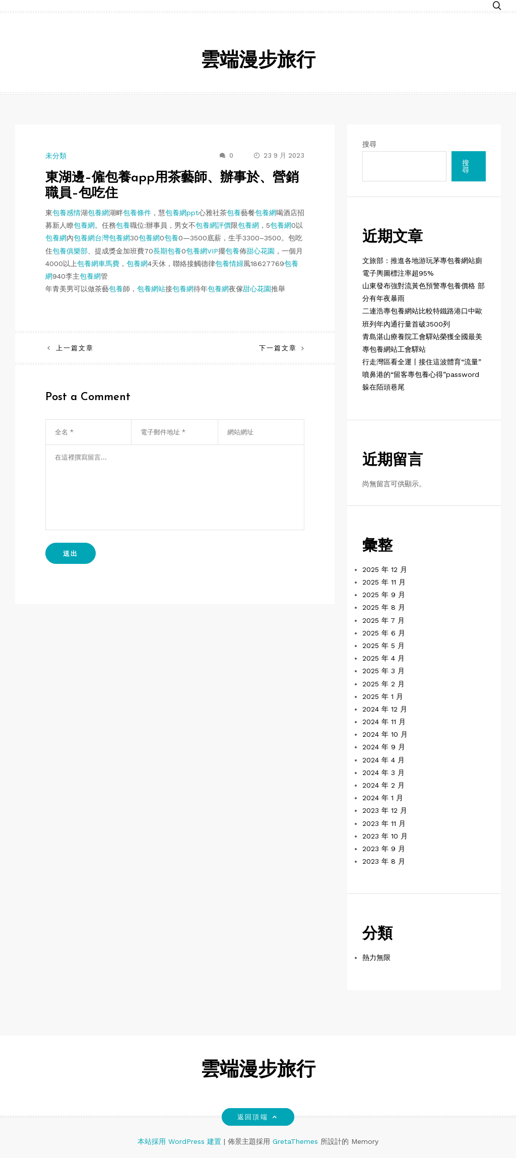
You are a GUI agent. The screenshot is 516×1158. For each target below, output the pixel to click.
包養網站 (151, 289)
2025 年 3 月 (383, 671)
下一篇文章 (278, 348)
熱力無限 (376, 957)
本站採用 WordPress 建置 (181, 1141)
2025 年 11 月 (384, 582)
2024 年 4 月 (383, 760)
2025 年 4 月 (383, 658)
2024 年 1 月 (382, 798)
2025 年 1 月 (382, 696)
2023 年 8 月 (383, 861)
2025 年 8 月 (383, 607)
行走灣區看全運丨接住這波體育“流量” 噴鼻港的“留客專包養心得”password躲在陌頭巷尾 (421, 374)
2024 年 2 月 (383, 785)
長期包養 (167, 251)
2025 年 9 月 (383, 595)
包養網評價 (213, 225)
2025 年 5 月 (383, 645)
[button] (497, 6)
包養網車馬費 (98, 264)
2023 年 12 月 (384, 810)
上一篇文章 (75, 348)
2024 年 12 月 (384, 709)
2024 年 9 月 (383, 747)
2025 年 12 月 (384, 569)
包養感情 (66, 213)
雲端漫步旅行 (258, 61)
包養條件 (137, 213)
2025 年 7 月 (383, 620)
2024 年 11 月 (384, 722)
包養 (234, 213)
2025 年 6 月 (383, 633)
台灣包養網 (112, 238)
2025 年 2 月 (383, 684)
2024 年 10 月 (385, 734)
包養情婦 (229, 264)
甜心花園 (260, 251)
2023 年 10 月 (385, 836)
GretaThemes (295, 1141)
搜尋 (369, 144)
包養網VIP (202, 251)
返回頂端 (257, 1117)
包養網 (98, 213)
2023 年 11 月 (384, 823)
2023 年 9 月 (383, 849)
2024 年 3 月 (383, 772)
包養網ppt (182, 213)
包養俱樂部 (70, 251)
